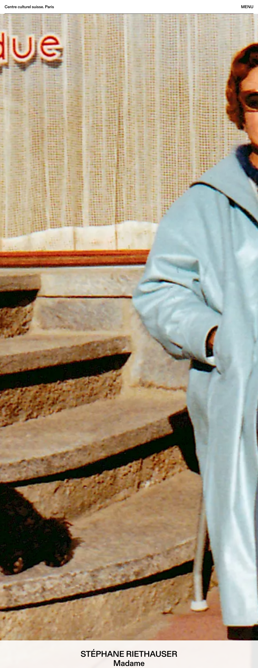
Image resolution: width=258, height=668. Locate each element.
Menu (247, 7)
